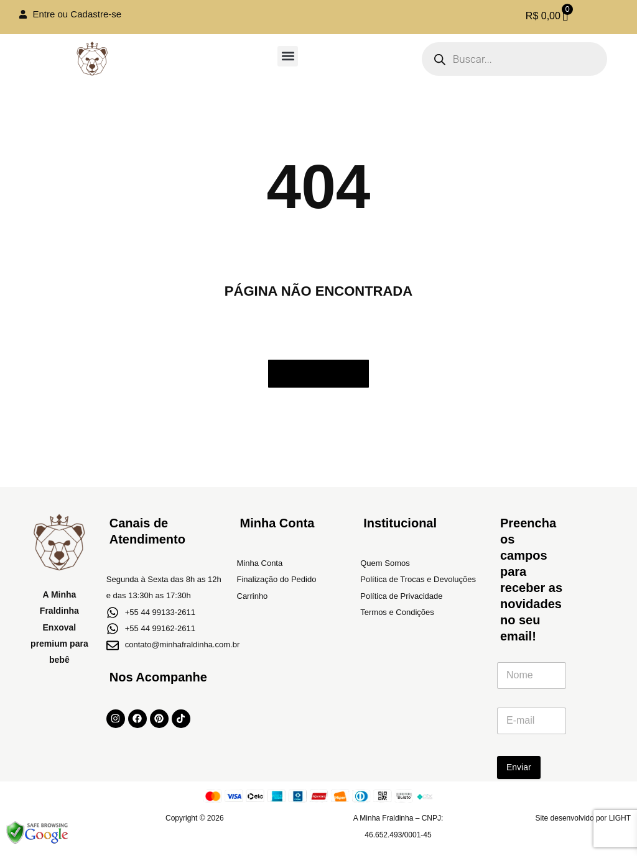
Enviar (518, 767)
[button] (287, 56)
